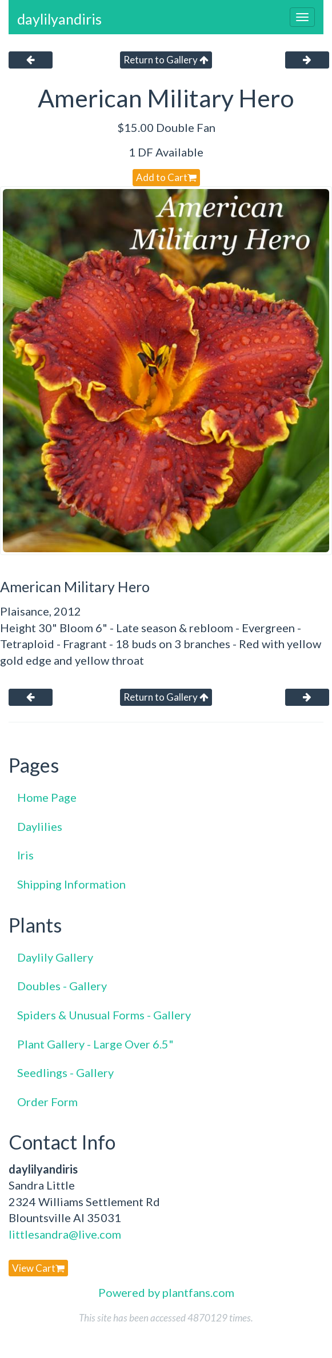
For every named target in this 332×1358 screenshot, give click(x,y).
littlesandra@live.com (65, 1234)
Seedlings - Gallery (65, 1072)
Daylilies (39, 826)
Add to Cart (166, 177)
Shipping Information (71, 884)
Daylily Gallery (55, 957)
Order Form (47, 1101)
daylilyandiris (59, 18)
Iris (25, 855)
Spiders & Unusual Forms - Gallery (104, 1015)
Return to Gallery (166, 60)
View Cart (38, 1268)
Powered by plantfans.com (166, 1292)
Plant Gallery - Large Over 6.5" (95, 1044)
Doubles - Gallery (62, 986)
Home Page (47, 797)
